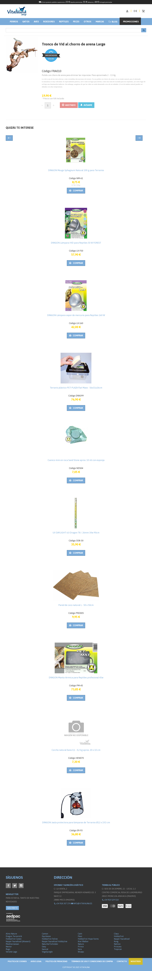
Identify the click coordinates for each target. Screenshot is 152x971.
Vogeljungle (47, 952)
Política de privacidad (56, 961)
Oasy (44, 946)
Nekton (117, 944)
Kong (116, 941)
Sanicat (45, 949)
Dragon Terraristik (14, 936)
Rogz (8, 949)
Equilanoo (46, 936)
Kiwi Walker (83, 941)
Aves (36, 21)
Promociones (131, 21)
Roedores (49, 21)
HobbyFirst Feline (50, 939)
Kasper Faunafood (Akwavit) (18, 941)
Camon (45, 934)
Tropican (118, 949)
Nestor (9, 946)
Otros (87, 21)
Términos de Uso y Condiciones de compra (92, 961)
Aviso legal (36, 961)
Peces (76, 21)
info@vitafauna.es (81, 903)
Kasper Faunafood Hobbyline (54, 941)
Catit (80, 934)
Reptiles (64, 21)
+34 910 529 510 (110, 900)
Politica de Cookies (17, 961)
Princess (117, 946)
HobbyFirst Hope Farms (88, 939)
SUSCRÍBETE (12, 908)
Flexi (80, 936)
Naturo (81, 944)
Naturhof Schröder (50, 944)
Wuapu (81, 952)
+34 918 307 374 (62, 903)
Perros (14, 21)
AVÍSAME (86, 105)
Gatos (25, 21)
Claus (116, 934)
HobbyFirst (119, 936)
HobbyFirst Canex (13, 939)
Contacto (122, 961)
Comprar (76, 190)
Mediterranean (12, 944)
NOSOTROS (136, 961)
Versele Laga (11, 952)
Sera (80, 949)
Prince (81, 946)
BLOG (112, 21)
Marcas (100, 21)
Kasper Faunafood (122, 939)
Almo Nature (11, 934)
